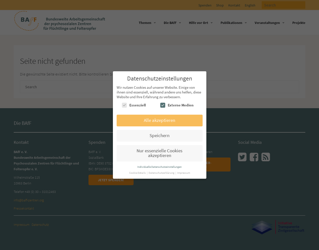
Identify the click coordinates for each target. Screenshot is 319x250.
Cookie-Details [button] (137, 172)
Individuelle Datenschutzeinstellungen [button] (159, 166)
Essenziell (134, 105)
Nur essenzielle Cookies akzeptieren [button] (159, 153)
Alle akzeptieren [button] (159, 120)
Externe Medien (177, 105)
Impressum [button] (183, 172)
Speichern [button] (159, 135)
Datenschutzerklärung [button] (162, 172)
